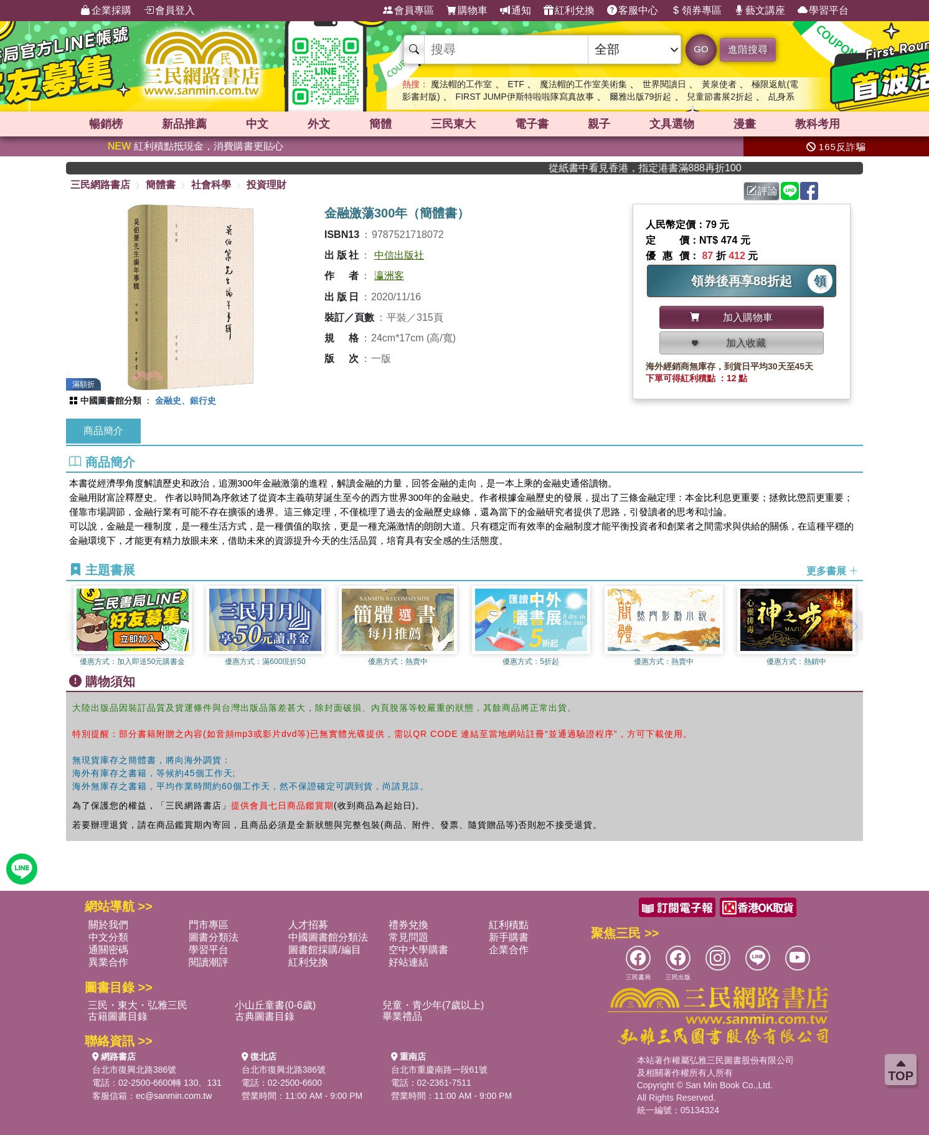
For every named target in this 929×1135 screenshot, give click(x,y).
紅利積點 (509, 924)
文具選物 (671, 124)
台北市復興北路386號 (134, 1070)
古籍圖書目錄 (118, 1016)
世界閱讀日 (664, 84)
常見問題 (408, 937)
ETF (515, 84)
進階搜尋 (748, 49)
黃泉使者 (719, 84)
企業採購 (105, 10)
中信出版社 (399, 255)
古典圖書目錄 (265, 1016)
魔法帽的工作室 (461, 84)
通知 (515, 10)
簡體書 (161, 184)
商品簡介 (103, 430)
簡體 (380, 124)
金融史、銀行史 (185, 401)
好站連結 (408, 962)
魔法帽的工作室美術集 (583, 84)
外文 (319, 124)
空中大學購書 (418, 949)
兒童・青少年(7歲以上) (433, 1005)
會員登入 (169, 10)
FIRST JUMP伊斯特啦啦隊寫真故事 (525, 97)
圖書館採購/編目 (324, 949)
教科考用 (817, 124)
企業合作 (509, 949)
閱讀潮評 (209, 962)
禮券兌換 (408, 924)
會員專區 (408, 10)
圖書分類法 (213, 937)
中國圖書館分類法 (328, 937)
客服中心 (632, 10)
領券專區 (696, 10)
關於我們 (108, 924)
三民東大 (453, 124)
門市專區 (209, 924)
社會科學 (211, 184)
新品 (184, 124)
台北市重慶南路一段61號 (439, 1070)
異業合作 (108, 962)
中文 (257, 124)
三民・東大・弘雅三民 (137, 1005)
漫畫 (744, 124)
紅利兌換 (569, 10)
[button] (853, 626)
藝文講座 (759, 10)
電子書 (532, 124)
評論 (762, 191)
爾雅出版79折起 (641, 97)
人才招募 (308, 924)
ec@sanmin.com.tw (174, 1096)
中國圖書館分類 (110, 401)
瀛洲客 (389, 275)
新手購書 (509, 937)
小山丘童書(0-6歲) (275, 1005)
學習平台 (823, 10)
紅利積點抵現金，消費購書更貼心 (195, 146)
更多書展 (832, 571)
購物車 (467, 10)
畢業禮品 (402, 1016)
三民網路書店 (100, 184)
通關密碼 (108, 949)
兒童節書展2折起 (720, 97)
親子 (599, 124)
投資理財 (266, 184)
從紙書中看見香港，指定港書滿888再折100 (676, 168)
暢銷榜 (106, 124)
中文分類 (108, 937)
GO (701, 49)
